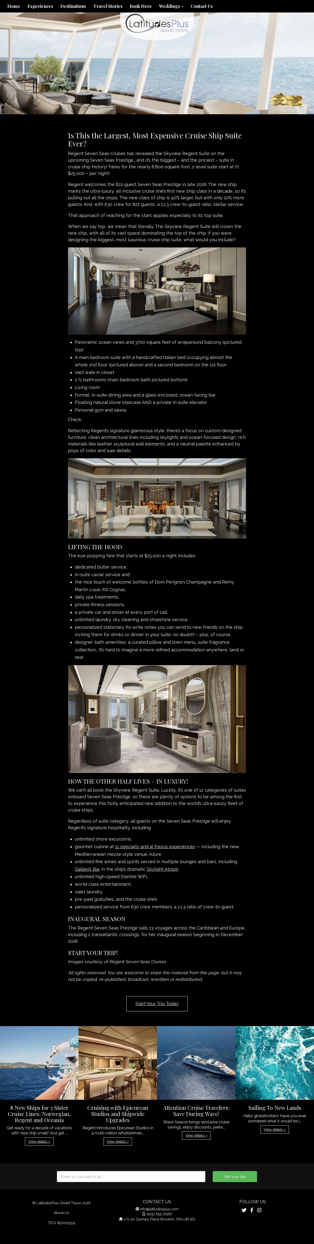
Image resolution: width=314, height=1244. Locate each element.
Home (13, 6)
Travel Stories (107, 6)
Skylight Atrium (162, 869)
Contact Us (202, 6)
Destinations (73, 6)
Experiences (40, 6)
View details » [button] (39, 1142)
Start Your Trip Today (157, 1003)
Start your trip (235, 1177)
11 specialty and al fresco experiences (155, 846)
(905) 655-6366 (159, 1214)
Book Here (141, 6)
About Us (61, 1213)
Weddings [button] (171, 6)
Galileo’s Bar (87, 869)
